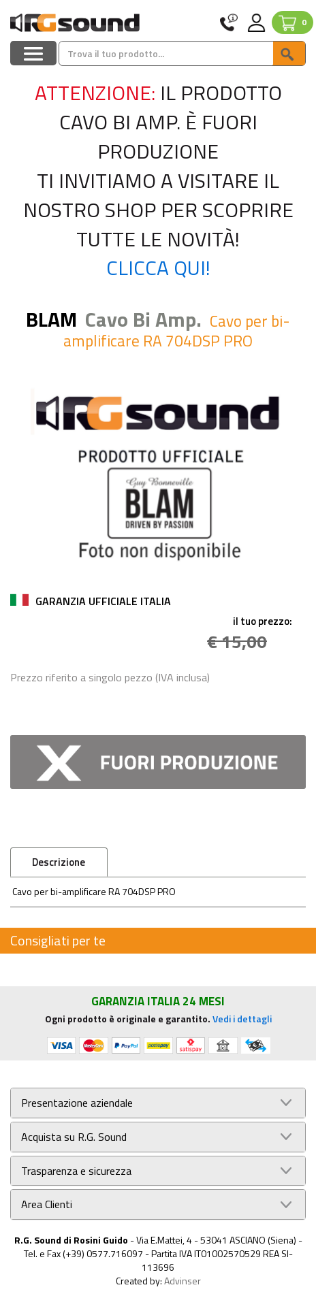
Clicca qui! (158, 267)
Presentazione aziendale (77, 1103)
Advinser (182, 1280)
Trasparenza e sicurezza (76, 1171)
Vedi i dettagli (242, 1018)
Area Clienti (46, 1204)
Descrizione (58, 862)
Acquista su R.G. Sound (74, 1137)
